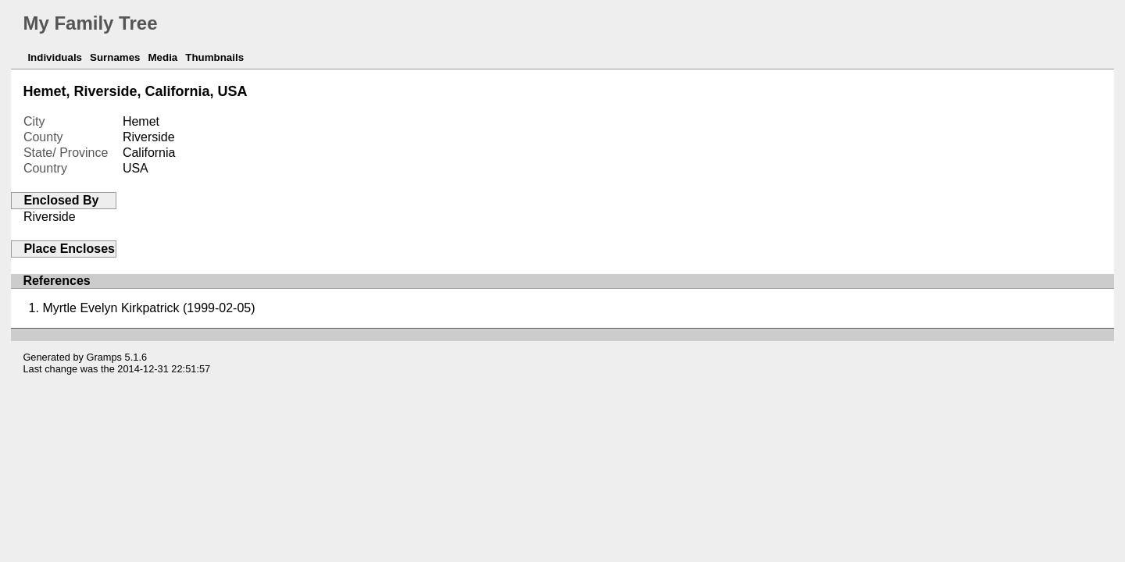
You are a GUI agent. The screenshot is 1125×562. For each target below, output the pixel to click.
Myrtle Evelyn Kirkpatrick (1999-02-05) (148, 308)
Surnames (115, 57)
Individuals (54, 57)
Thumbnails (214, 57)
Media (162, 57)
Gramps (105, 357)
